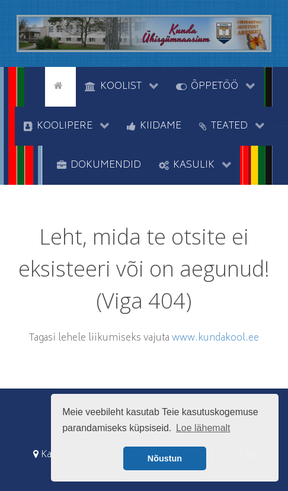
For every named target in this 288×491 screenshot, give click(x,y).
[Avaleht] (60, 85)
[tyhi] (34, 85)
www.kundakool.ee (215, 338)
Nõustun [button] (165, 458)
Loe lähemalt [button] (203, 428)
